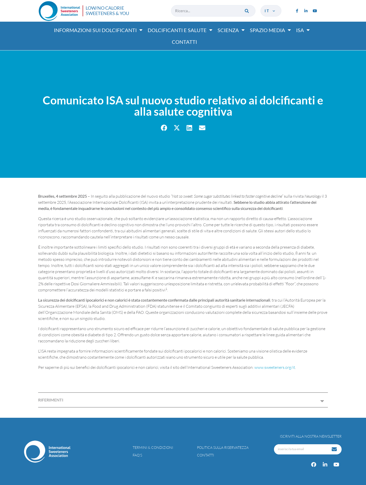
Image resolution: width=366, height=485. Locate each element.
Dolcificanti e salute (180, 30)
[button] (164, 127)
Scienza (231, 30)
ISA (303, 30)
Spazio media (270, 30)
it (270, 10)
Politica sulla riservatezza (223, 447)
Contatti (184, 42)
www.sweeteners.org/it (274, 367)
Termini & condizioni (153, 447)
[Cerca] (247, 10)
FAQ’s (137, 455)
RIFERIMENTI (50, 399)
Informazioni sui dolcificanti (98, 30)
